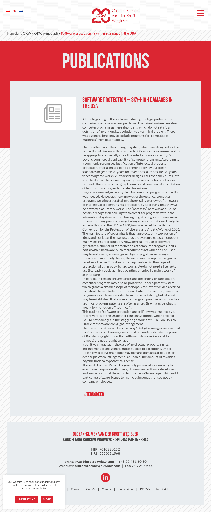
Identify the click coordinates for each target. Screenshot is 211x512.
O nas (75, 489)
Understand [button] (26, 499)
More (47, 499)
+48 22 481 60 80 (132, 461)
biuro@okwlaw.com (98, 461)
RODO (145, 489)
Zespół (90, 489)
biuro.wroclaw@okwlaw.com (97, 466)
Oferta (106, 489)
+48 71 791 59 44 (139, 466)
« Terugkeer (94, 394)
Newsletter (126, 489)
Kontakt (162, 489)
